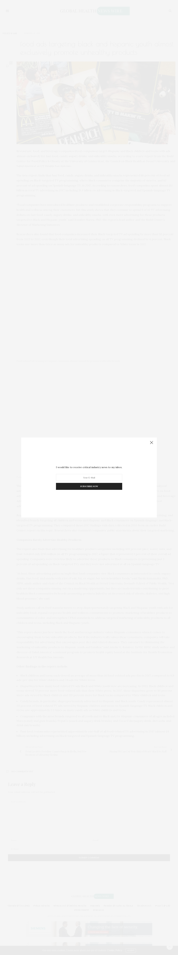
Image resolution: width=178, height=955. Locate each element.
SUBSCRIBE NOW (89, 486)
